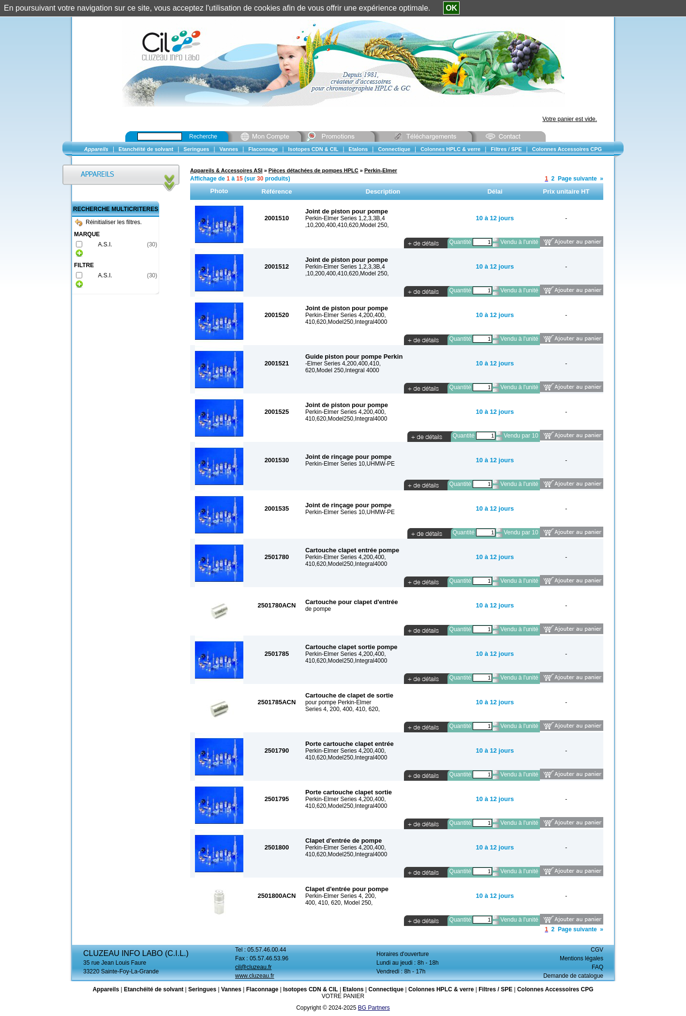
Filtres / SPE (495, 989)
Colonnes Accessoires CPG (555, 989)
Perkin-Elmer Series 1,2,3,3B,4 (345, 218)
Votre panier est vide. (569, 119)
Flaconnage (262, 989)
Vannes (231, 989)
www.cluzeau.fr (254, 975)
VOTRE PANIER (343, 996)
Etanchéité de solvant (153, 989)
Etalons (353, 989)
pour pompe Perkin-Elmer (338, 702)
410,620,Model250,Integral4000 (346, 321)
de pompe (318, 609)
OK (451, 8)
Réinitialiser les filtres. (108, 222)
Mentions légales (581, 958)
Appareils (105, 989)
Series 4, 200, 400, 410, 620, (342, 709)
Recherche (203, 136)
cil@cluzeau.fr (253, 967)
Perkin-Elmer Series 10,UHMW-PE (350, 463)
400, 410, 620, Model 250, (339, 902)
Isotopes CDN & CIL (310, 989)
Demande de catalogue (573, 975)
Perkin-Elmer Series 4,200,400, (345, 315)
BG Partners (374, 1007)
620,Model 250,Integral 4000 (342, 370)
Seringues (202, 989)
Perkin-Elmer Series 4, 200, (340, 896)
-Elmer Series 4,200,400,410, (343, 363)
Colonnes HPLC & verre (441, 989)
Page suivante (577, 178)
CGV (597, 949)
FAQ (597, 967)
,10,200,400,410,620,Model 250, (347, 225)
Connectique (385, 989)
